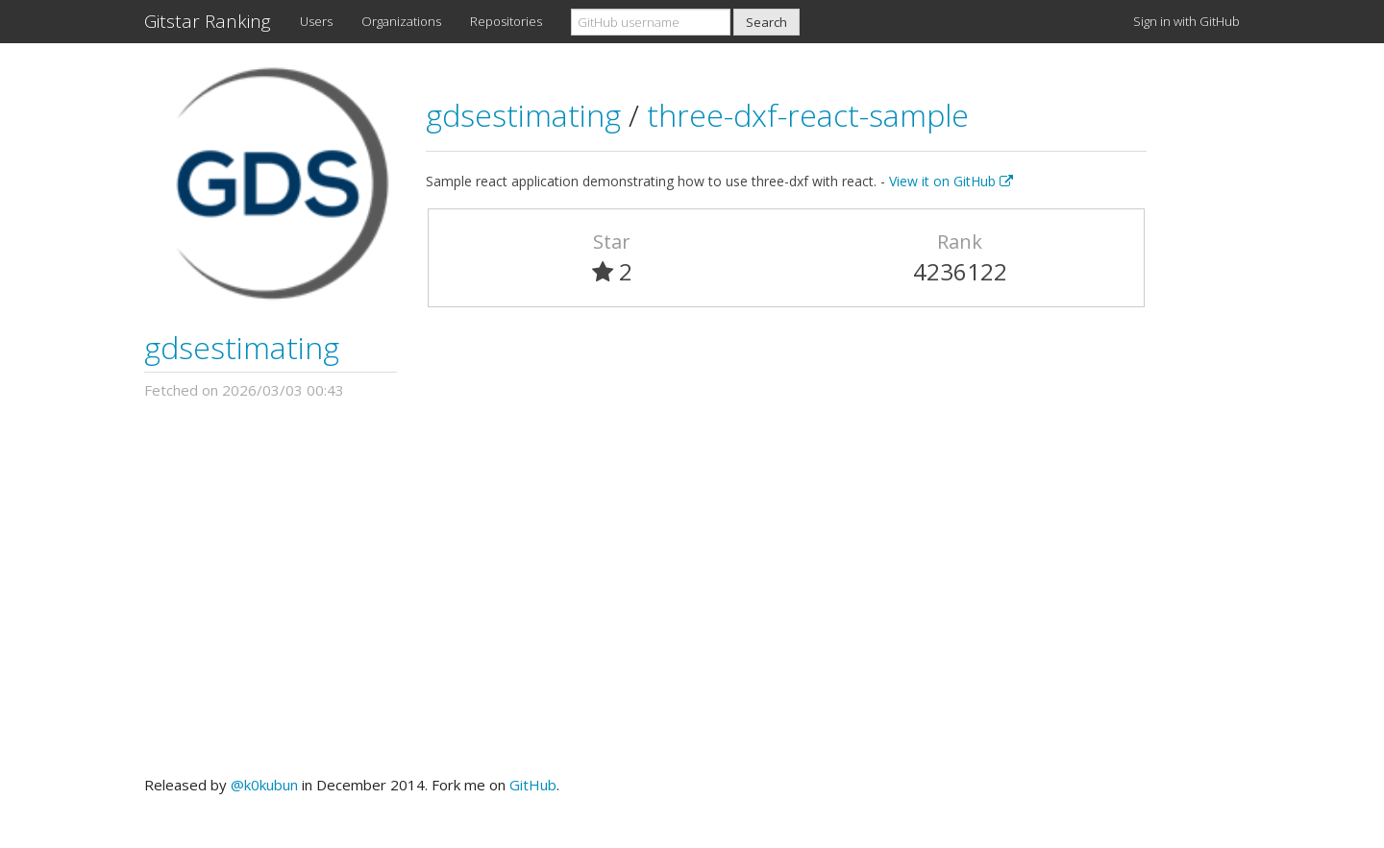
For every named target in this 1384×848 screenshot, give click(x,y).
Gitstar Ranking (207, 21)
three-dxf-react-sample (808, 114)
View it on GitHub (951, 181)
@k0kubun (264, 784)
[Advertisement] (692, 587)
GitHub (532, 784)
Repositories (506, 21)
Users (316, 21)
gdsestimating (241, 347)
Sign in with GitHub (1186, 21)
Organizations (401, 21)
